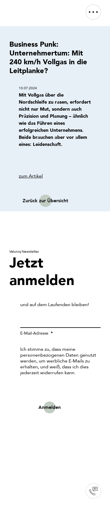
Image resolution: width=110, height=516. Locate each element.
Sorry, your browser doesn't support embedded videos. (55, 441)
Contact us (93, 491)
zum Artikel (31, 176)
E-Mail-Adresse (35, 333)
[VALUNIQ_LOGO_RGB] (25, 7)
